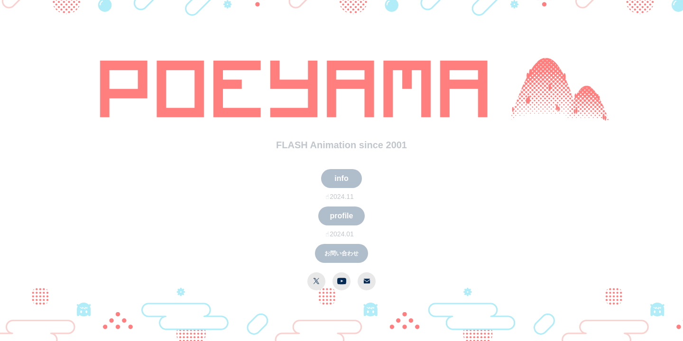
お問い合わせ (341, 253)
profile (341, 216)
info (341, 178)
